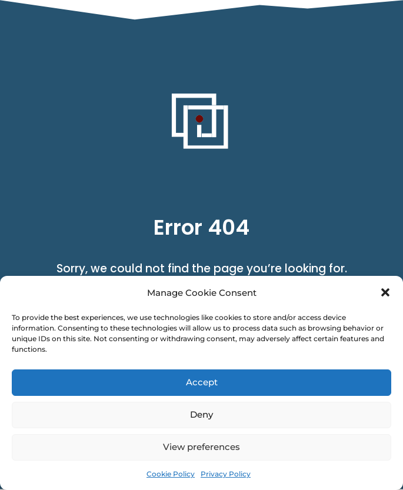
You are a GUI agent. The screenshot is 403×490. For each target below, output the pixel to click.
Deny (201, 414)
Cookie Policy (170, 473)
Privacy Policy (226, 473)
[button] (385, 292)
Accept (202, 382)
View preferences (201, 446)
